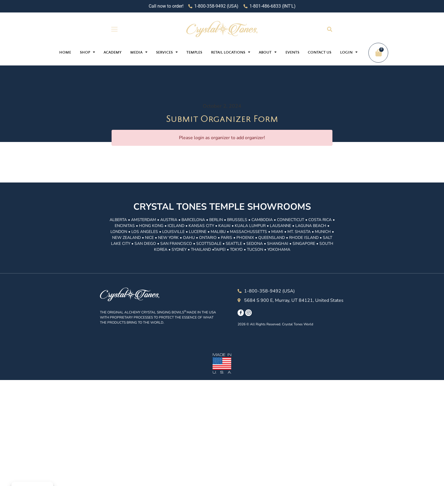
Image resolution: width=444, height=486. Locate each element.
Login (349, 52)
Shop (87, 52)
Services (167, 52)
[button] (329, 29)
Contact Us (319, 52)
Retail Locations (230, 52)
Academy (112, 52)
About (268, 52)
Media (139, 52)
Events (292, 52)
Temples (194, 52)
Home (65, 52)
